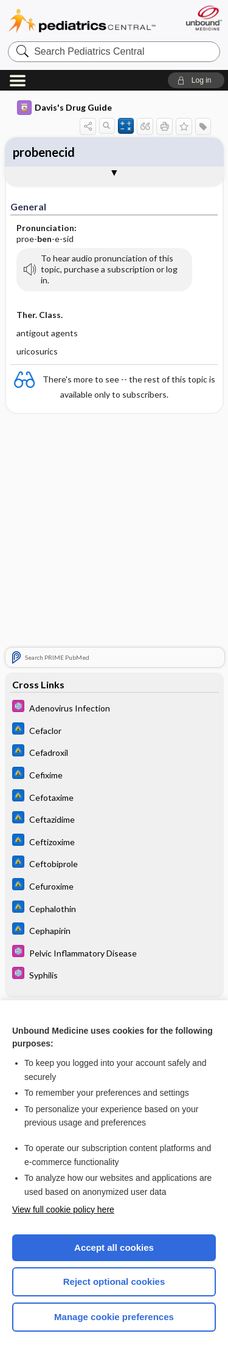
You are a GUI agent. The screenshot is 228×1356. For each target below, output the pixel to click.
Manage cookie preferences (114, 1317)
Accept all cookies (114, 1247)
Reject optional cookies (114, 1281)
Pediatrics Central (82, 21)
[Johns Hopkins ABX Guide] (114, 730)
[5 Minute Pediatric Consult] (114, 707)
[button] (196, 80)
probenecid (44, 152)
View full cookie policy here (63, 1209)
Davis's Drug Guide (64, 107)
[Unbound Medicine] (203, 18)
